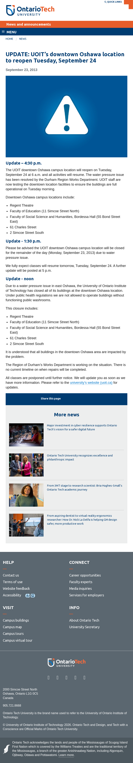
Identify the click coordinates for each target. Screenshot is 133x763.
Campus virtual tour (17, 640)
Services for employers (86, 595)
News (22, 38)
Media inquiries (80, 588)
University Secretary (84, 627)
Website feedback (16, 588)
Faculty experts (80, 582)
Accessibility (12, 595)
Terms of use (13, 582)
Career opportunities (85, 575)
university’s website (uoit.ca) (91, 383)
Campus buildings (16, 620)
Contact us (11, 575)
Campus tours (13, 633)
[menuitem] (12, 39)
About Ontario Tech (84, 620)
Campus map (12, 627)
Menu (11, 32)
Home (9, 38)
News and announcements (28, 24)
